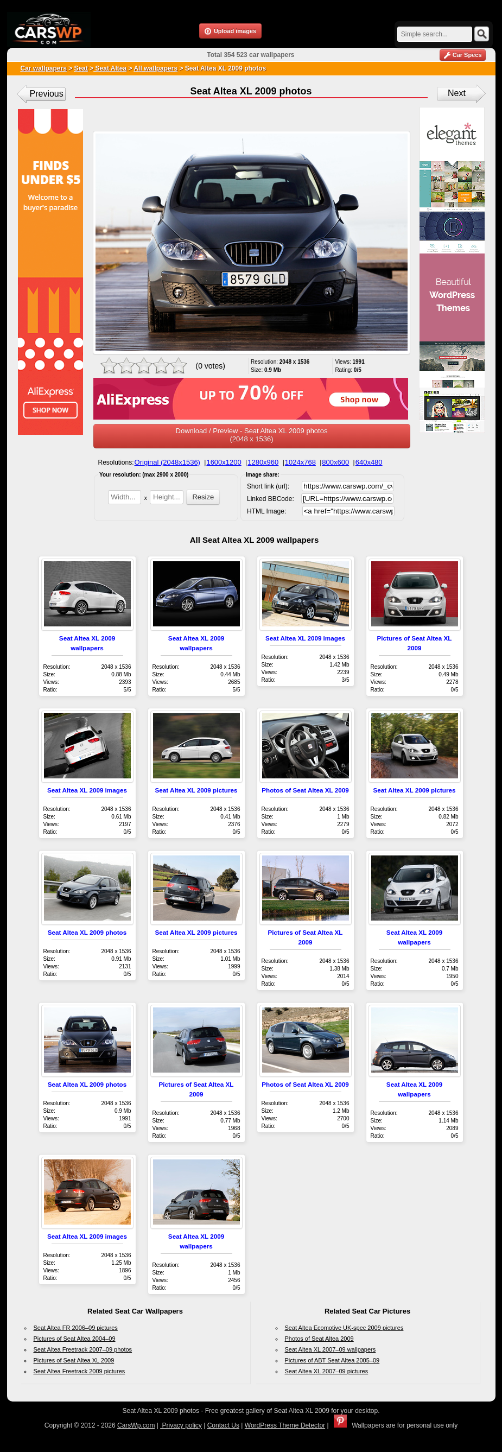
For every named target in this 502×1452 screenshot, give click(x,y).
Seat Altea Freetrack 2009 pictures (79, 1371)
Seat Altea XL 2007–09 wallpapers (330, 1349)
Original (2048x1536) (167, 462)
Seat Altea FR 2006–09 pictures (76, 1327)
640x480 (369, 462)
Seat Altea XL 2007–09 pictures (326, 1371)
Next (457, 93)
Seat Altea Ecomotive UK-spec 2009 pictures (344, 1327)
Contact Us (223, 1425)
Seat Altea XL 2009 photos (87, 932)
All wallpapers (155, 68)
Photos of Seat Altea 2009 (319, 1338)
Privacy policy (181, 1425)
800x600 (335, 462)
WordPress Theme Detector (285, 1425)
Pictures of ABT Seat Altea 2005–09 (332, 1360)
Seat (81, 68)
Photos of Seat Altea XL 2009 (305, 790)
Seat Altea (109, 68)
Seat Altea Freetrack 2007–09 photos (83, 1349)
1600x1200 (223, 462)
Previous (46, 93)
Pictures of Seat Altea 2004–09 (75, 1338)
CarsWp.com (136, 1425)
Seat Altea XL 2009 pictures (196, 790)
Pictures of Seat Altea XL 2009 (74, 1360)
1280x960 (262, 462)
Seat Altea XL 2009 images (305, 638)
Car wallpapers (44, 68)
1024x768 (300, 462)
